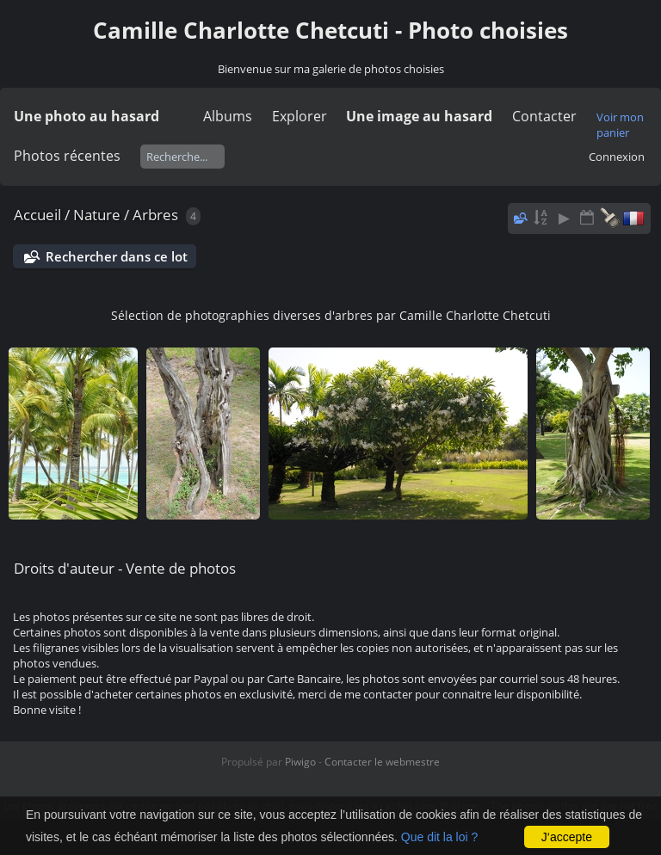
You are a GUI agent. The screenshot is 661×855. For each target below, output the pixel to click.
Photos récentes (67, 155)
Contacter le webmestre (382, 761)
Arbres (155, 215)
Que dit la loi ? (440, 837)
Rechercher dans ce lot (117, 256)
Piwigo (300, 761)
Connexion (617, 156)
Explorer (299, 116)
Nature (96, 215)
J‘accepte (566, 837)
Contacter (544, 116)
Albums (227, 116)
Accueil (37, 215)
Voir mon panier (620, 124)
